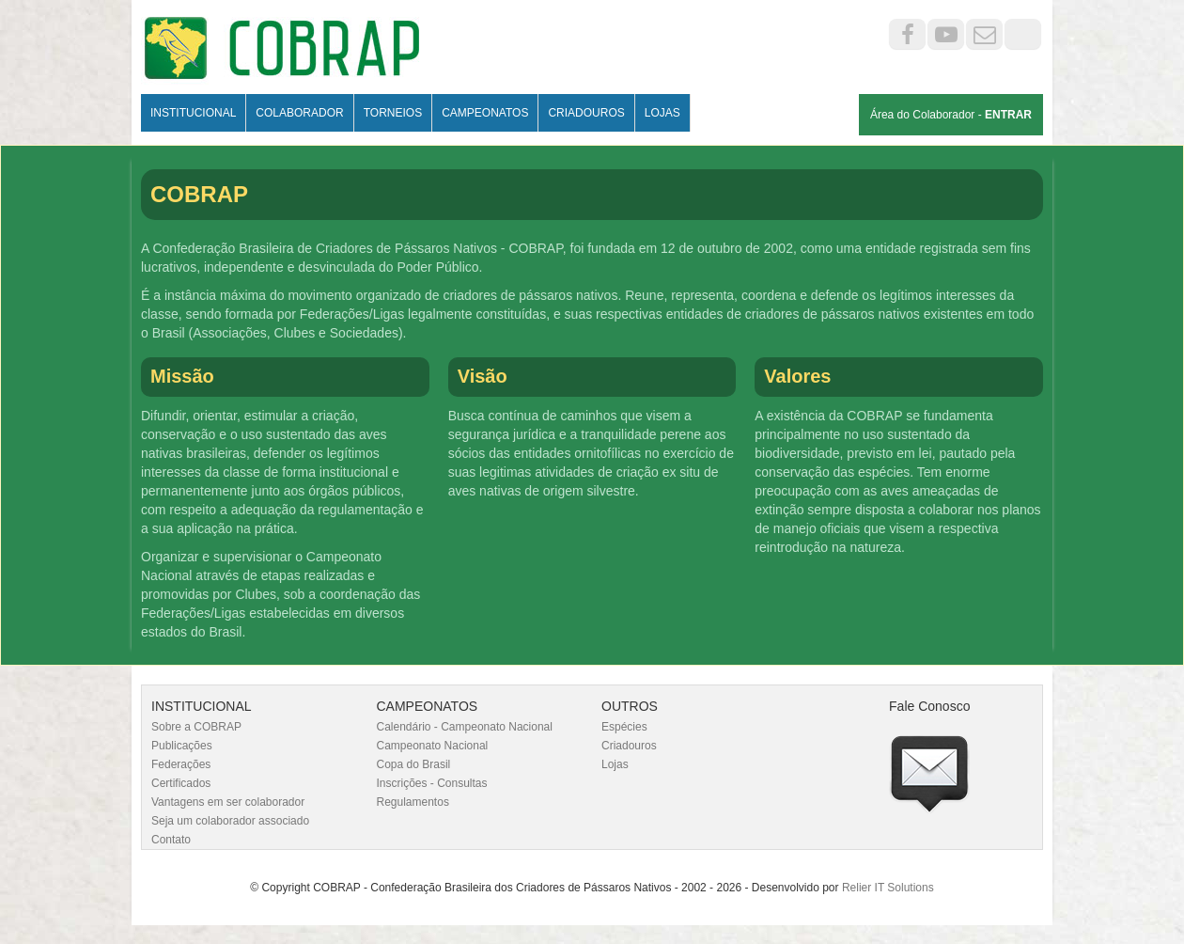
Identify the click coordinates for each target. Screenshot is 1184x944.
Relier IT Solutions (888, 887)
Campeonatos (485, 112)
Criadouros (586, 112)
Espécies (624, 726)
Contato (171, 839)
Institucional (193, 112)
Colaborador (299, 112)
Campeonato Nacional (433, 745)
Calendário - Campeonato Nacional (465, 726)
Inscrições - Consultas (432, 783)
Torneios (393, 112)
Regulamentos (413, 802)
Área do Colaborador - (951, 114)
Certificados (180, 783)
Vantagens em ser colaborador (227, 802)
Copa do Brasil (414, 764)
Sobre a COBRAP (196, 726)
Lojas (662, 112)
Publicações (181, 745)
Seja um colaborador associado (230, 820)
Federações (180, 764)
